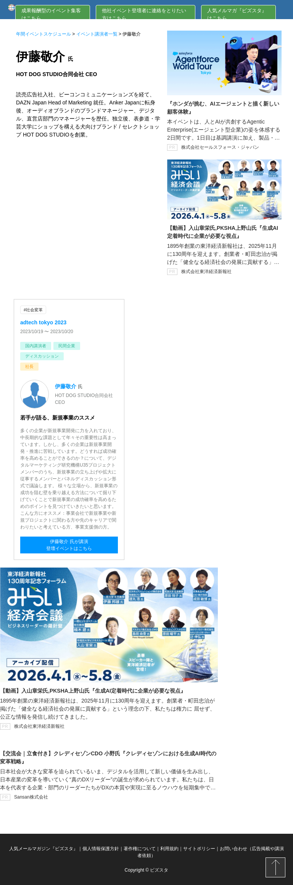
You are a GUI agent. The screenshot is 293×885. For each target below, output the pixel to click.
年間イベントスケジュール (43, 34)
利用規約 (169, 848)
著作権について (140, 848)
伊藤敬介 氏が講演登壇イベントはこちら (69, 545)
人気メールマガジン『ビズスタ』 (43, 848)
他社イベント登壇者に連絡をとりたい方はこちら (144, 14)
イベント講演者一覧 (97, 34)
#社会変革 (33, 309)
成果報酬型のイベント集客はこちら (51, 14)
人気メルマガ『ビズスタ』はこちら (237, 14)
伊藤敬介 (65, 386)
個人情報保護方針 (100, 848)
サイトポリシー (199, 848)
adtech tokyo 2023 (43, 322)
